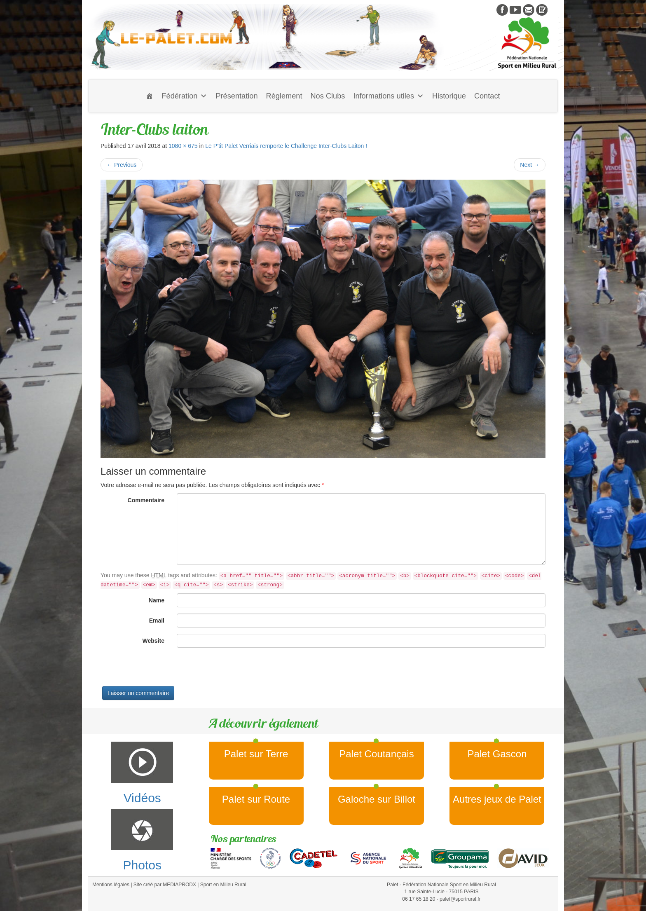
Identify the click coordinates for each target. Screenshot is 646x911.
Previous (121, 165)
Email (156, 620)
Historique (449, 96)
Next (529, 165)
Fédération (184, 96)
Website (153, 640)
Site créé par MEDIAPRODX (164, 885)
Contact (487, 96)
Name (156, 600)
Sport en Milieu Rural (223, 885)
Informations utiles (388, 96)
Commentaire (146, 500)
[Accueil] (149, 96)
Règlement (284, 96)
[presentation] (163, 670)
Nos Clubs (327, 96)
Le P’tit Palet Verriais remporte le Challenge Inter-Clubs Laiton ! (286, 146)
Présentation (236, 96)
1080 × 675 (183, 146)
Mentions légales (110, 885)
